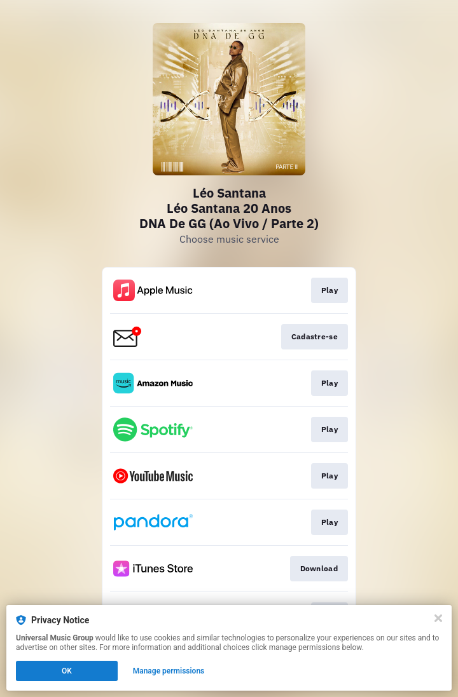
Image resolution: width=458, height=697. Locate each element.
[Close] (438, 618)
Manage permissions (169, 671)
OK (67, 671)
